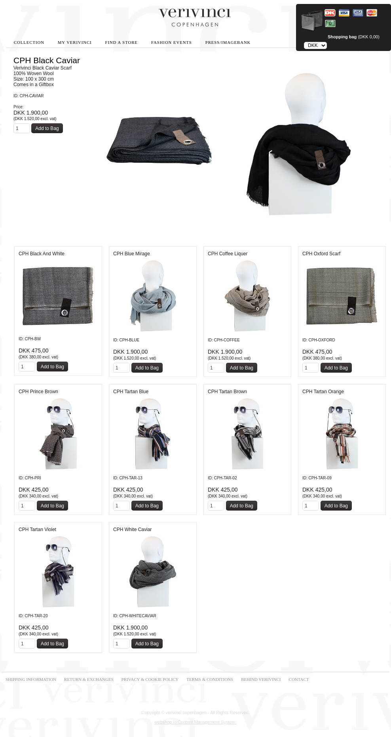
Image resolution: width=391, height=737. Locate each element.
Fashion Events (171, 42)
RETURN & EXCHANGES (89, 679)
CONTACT (299, 679)
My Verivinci (75, 42)
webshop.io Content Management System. (195, 722)
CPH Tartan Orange (323, 391)
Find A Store (121, 42)
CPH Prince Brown (38, 391)
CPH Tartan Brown (227, 391)
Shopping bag (342, 36)
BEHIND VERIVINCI (261, 679)
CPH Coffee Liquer (228, 253)
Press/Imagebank (228, 42)
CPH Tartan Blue (130, 391)
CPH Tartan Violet (37, 529)
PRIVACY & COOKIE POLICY (150, 679)
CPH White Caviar (132, 529)
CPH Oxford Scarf (321, 253)
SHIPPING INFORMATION (31, 679)
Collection (29, 42)
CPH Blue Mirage (131, 253)
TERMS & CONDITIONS (209, 679)
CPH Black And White (42, 253)
